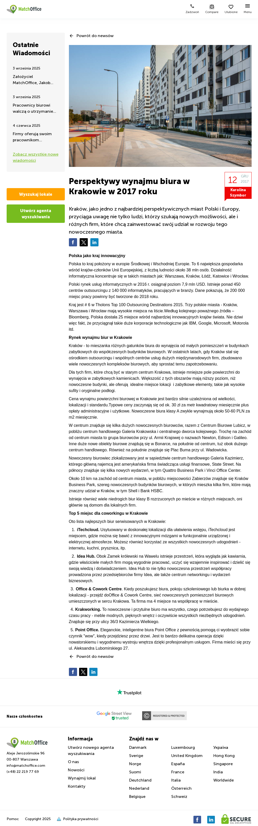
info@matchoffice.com (26, 765)
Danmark (137, 747)
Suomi (135, 772)
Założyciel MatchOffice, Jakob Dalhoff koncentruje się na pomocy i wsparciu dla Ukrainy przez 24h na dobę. (35, 80)
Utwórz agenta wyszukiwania (35, 213)
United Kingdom (187, 755)
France (177, 772)
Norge (135, 764)
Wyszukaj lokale (35, 194)
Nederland (139, 788)
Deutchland (140, 780)
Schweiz (179, 796)
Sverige (136, 755)
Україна (220, 747)
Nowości (76, 770)
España (178, 764)
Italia (176, 780)
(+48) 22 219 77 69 (23, 772)
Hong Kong (224, 755)
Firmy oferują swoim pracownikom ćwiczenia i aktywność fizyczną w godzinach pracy (34, 137)
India (218, 772)
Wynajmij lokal (82, 778)
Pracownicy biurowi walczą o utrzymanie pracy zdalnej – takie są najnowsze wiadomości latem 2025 (35, 108)
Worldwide (223, 780)
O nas (73, 762)
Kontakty (76, 786)
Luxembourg (183, 747)
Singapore (223, 764)
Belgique (137, 796)
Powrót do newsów (95, 35)
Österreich (181, 788)
